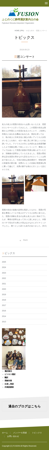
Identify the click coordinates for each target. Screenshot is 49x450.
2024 (4, 267)
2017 (4, 305)
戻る (23, 240)
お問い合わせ (13, 436)
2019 (4, 295)
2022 (4, 278)
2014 (4, 316)
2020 (4, 289)
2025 (4, 262)
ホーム (5, 433)
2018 (4, 300)
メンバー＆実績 (20, 433)
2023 (4, 273)
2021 (4, 284)
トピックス (30, 31)
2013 (4, 322)
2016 (4, 311)
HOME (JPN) (19, 31)
